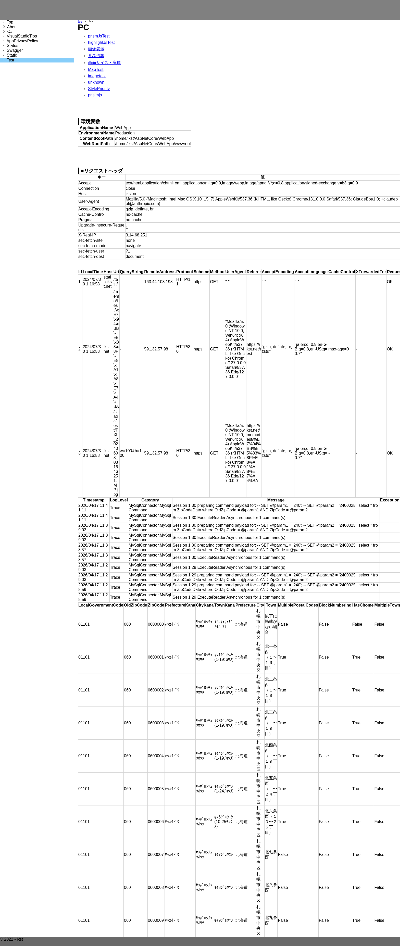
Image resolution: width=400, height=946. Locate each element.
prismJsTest (98, 36)
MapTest (95, 69)
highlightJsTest (101, 42)
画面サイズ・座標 (104, 62)
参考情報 (96, 56)
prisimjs (95, 95)
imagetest (97, 76)
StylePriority (99, 88)
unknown (96, 82)
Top (80, 21)
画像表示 (96, 49)
